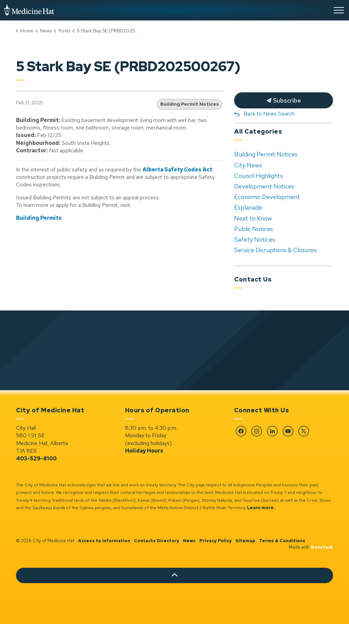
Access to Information (104, 541)
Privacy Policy (215, 541)
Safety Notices (254, 239)
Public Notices (253, 229)
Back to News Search (269, 113)
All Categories (258, 131)
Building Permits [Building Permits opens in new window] (39, 218)
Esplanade (248, 207)
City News (248, 165)
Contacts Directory (156, 541)
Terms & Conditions (282, 541)
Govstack (321, 547)
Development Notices (264, 186)
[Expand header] (339, 10)
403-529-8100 (36, 458)
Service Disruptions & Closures (275, 250)
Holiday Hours (144, 450)
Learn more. (261, 508)
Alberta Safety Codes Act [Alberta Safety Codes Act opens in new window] (177, 169)
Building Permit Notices (189, 104)
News (189, 541)
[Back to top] (174, 575)
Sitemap (245, 541)
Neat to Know (253, 218)
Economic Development (267, 197)
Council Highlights (258, 176)
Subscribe (283, 100)
